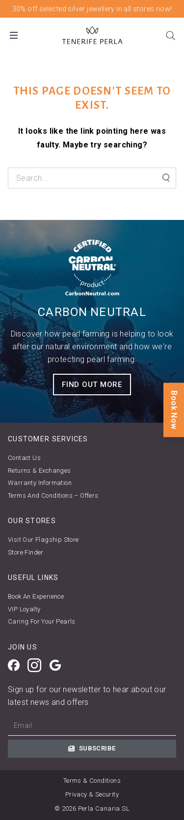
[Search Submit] (165, 178)
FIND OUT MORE (92, 384)
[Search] (170, 35)
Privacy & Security (92, 794)
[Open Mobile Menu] (14, 35)
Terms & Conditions (92, 780)
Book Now (174, 409)
